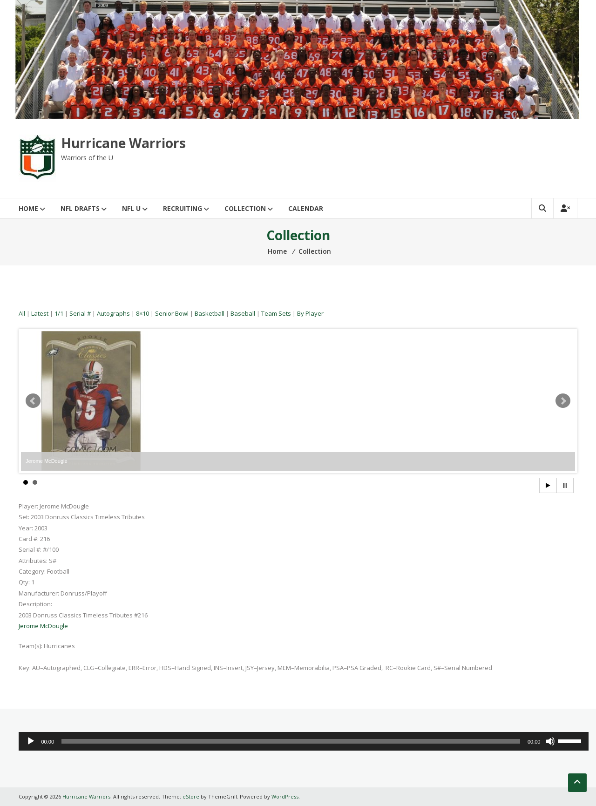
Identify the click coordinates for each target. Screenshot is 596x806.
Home (28, 208)
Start (548, 485)
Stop (565, 485)
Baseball (242, 313)
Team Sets (276, 313)
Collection (245, 208)
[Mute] (550, 741)
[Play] (30, 741)
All (22, 313)
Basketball (209, 313)
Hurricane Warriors (123, 143)
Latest (39, 313)
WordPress (284, 796)
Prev (33, 400)
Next (562, 400)
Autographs (113, 313)
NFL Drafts (80, 208)
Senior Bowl (172, 313)
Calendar (305, 208)
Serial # (80, 313)
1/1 (58, 313)
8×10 (142, 313)
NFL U (131, 208)
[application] (304, 741)
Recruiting (182, 208)
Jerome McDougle (43, 626)
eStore (191, 796)
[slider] (290, 741)
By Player (310, 313)
